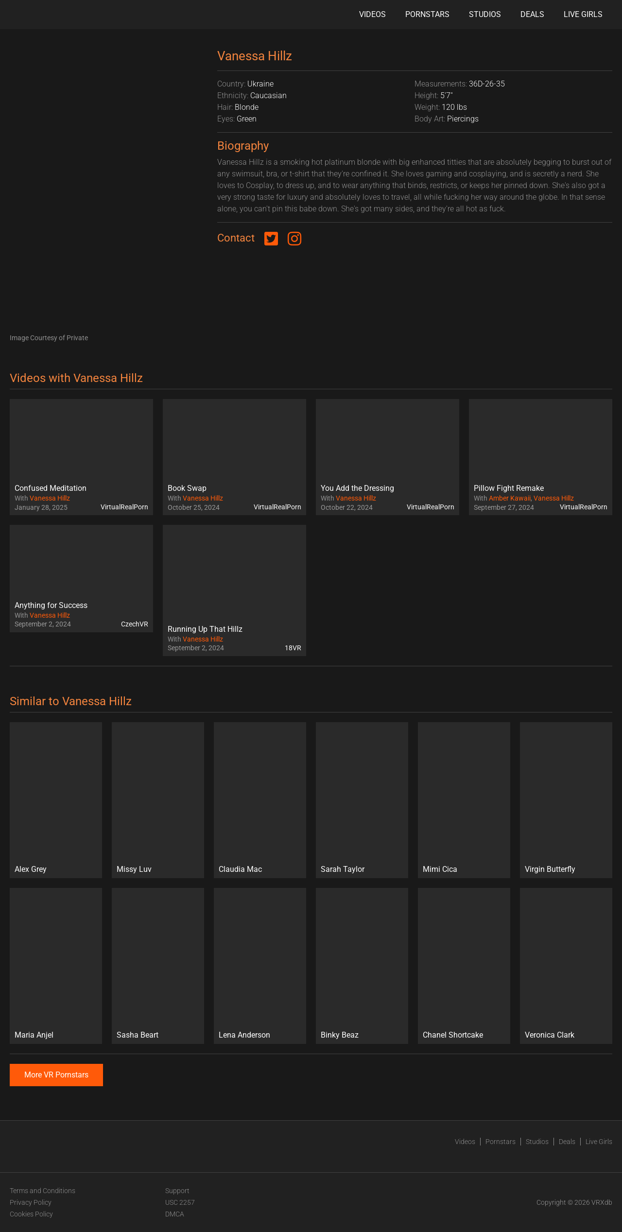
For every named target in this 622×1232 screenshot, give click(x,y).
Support (177, 1191)
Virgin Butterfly (550, 869)
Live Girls (583, 14)
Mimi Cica (440, 869)
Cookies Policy (31, 1214)
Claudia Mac (240, 869)
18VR (293, 648)
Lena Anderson (244, 1035)
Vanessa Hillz (50, 498)
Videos (372, 14)
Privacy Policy (31, 1202)
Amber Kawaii (510, 498)
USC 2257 (180, 1202)
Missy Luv (134, 869)
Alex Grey (31, 869)
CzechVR (134, 624)
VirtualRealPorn (124, 507)
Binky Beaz (340, 1035)
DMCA (174, 1214)
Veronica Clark (549, 1035)
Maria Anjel (34, 1035)
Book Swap (187, 488)
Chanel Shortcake (453, 1035)
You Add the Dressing (357, 488)
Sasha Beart (137, 1035)
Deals (532, 14)
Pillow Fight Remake (509, 488)
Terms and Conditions (42, 1191)
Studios (485, 14)
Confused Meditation (50, 488)
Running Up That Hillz (205, 629)
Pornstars (427, 14)
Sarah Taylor (342, 869)
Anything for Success (51, 605)
